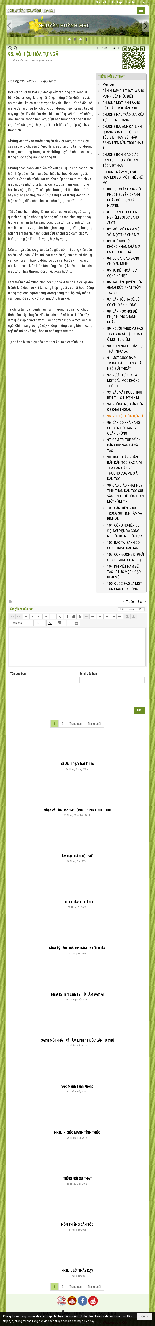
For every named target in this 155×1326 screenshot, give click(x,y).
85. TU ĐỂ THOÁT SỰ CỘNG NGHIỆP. (122, 273)
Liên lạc (131, 2)
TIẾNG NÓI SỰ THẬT (111, 76)
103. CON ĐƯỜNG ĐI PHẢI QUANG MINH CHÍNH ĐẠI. (125, 557)
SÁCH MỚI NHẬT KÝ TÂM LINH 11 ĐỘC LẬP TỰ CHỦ (77, 1040)
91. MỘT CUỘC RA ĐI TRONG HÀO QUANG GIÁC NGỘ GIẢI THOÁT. (125, 363)
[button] (141, 10)
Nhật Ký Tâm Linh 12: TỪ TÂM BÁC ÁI (77, 994)
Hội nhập (116, 2)
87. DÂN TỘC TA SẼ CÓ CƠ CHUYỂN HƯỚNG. (123, 302)
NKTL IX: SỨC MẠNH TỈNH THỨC (77, 1132)
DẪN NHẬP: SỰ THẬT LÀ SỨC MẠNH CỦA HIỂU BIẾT (123, 93)
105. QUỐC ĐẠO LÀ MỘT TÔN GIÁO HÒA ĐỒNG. (124, 586)
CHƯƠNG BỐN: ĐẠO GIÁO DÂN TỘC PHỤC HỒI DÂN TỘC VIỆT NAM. (121, 160)
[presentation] (40, 695)
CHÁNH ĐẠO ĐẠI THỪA (77, 764)
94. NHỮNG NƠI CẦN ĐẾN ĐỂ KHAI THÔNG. (125, 407)
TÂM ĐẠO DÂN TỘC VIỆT (77, 856)
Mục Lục (109, 84)
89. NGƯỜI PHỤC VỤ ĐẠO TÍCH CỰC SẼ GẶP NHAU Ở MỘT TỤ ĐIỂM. (125, 334)
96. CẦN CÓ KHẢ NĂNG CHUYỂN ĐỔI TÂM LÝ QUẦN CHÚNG (123, 427)
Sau (114, 48)
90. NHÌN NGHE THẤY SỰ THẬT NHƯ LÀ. (125, 348)
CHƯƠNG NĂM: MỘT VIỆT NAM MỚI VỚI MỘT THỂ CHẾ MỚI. (123, 177)
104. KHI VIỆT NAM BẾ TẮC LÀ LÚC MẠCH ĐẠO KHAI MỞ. (124, 571)
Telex (131, 609)
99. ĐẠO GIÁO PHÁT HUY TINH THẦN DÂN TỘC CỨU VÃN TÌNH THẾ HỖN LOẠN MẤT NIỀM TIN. (125, 493)
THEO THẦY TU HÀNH (77, 902)
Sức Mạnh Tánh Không (77, 1086)
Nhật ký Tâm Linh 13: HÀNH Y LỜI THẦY (77, 948)
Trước (104, 48)
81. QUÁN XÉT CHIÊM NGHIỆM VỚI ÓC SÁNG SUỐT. (123, 217)
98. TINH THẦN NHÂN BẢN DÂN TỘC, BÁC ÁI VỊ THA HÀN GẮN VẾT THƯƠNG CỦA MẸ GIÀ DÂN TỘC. (124, 468)
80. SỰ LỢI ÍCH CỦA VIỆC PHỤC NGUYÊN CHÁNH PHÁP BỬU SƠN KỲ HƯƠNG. (124, 197)
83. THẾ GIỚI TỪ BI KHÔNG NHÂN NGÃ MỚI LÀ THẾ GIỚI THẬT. (124, 246)
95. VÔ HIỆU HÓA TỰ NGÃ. (125, 416)
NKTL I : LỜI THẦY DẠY (77, 1270)
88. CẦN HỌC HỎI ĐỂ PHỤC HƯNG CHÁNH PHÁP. (122, 316)
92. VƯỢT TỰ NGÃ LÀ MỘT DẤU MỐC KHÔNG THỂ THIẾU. (123, 380)
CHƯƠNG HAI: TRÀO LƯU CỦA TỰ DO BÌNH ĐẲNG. (123, 117)
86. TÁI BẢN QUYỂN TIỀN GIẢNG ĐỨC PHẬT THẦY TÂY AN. (124, 287)
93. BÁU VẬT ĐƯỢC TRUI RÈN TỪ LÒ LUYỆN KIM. (124, 395)
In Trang (10, 601)
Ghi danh (101, 2)
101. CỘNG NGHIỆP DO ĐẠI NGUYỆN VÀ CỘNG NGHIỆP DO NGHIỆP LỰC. (125, 530)
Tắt (122, 609)
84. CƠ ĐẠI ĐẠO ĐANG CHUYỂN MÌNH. (123, 261)
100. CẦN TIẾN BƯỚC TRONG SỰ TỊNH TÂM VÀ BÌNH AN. (124, 513)
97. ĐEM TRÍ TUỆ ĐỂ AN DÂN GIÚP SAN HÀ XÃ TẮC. (124, 445)
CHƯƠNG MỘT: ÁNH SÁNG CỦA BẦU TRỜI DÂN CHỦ (121, 105)
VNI (140, 609)
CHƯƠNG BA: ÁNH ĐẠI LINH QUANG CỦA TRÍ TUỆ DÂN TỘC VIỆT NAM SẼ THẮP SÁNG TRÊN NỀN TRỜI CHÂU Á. (123, 137)
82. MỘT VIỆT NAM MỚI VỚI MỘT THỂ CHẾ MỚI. (123, 232)
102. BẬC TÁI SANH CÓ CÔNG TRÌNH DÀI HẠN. (123, 545)
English (144, 2)
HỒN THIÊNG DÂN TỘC (77, 1224)
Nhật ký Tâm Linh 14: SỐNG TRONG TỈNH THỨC (77, 810)
